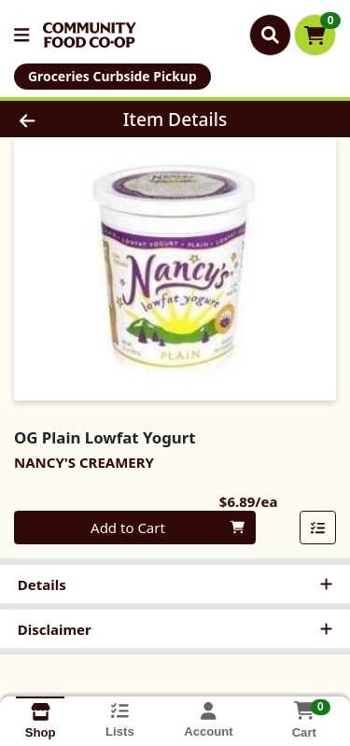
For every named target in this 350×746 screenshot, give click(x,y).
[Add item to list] (318, 527)
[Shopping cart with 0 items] (315, 35)
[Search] (270, 34)
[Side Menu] (21, 35)
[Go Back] (54, 119)
